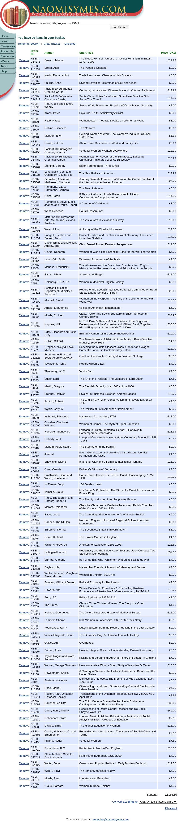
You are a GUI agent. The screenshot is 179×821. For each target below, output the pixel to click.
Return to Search (28, 43)
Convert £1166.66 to (125, 801)
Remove (24, 60)
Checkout (70, 43)
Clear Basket (52, 43)
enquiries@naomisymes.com (110, 819)
